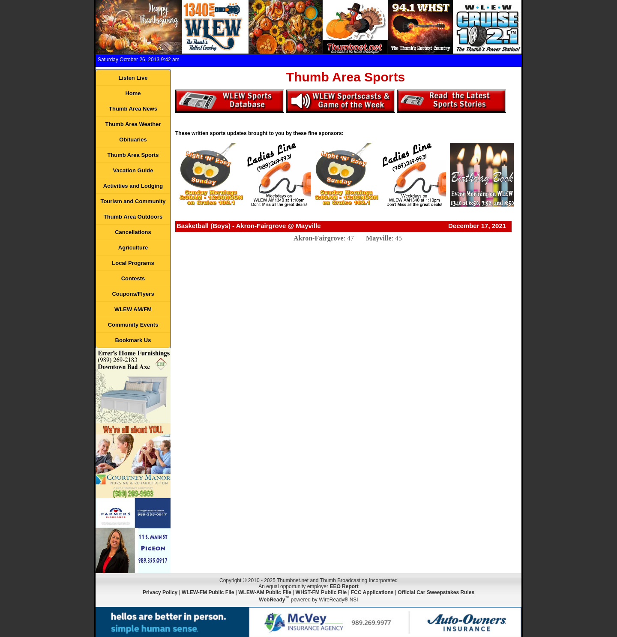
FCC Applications (372, 592)
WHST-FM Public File (321, 592)
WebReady (272, 600)
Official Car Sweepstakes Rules (436, 592)
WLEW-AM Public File (264, 592)
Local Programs (133, 263)
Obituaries (133, 139)
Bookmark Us (133, 340)
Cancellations (133, 232)
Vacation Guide (133, 170)
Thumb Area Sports (133, 155)
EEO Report (343, 586)
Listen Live (133, 78)
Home (133, 93)
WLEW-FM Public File (208, 592)
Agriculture (133, 247)
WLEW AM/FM (133, 309)
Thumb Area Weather (133, 124)
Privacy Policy (160, 592)
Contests (133, 278)
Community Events (133, 325)
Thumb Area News (133, 108)
